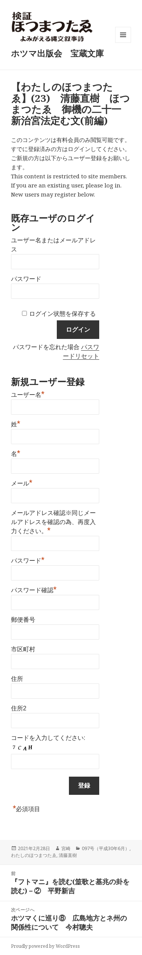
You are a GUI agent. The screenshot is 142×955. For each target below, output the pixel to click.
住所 (17, 679)
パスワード (26, 279)
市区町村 (23, 649)
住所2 (19, 708)
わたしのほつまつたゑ (33, 855)
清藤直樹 (68, 855)
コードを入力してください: (48, 738)
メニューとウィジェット (123, 42)
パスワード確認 (34, 589)
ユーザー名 (28, 394)
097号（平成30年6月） (106, 848)
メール (22, 482)
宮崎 (65, 848)
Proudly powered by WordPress (45, 946)
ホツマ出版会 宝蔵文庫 (57, 53)
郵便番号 (23, 619)
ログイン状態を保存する (62, 314)
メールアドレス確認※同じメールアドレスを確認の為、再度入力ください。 (53, 522)
